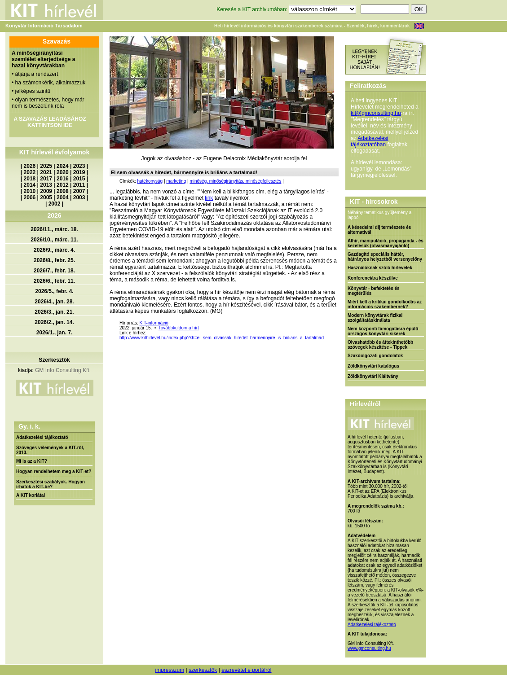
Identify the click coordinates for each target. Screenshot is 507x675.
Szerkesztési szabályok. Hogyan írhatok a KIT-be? (50, 484)
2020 (63, 172)
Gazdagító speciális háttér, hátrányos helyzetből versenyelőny (385, 257)
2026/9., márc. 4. (54, 250)
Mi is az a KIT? (31, 461)
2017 (46, 178)
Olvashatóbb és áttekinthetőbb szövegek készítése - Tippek (380, 345)
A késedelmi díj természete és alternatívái (379, 230)
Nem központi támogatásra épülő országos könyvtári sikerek (383, 331)
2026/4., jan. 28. (54, 301)
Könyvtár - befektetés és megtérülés (374, 291)
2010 (30, 191)
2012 (63, 185)
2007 (79, 191)
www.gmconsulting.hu (369, 648)
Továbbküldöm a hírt (179, 327)
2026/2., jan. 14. (54, 322)
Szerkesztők (54, 360)
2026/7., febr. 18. (54, 270)
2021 (46, 172)
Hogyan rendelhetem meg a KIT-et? (53, 471)
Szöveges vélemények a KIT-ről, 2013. (50, 450)
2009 (46, 191)
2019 (79, 172)
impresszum (169, 670)
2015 (79, 178)
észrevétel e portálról (246, 670)
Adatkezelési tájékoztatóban (369, 141)
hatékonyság (150, 181)
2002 (54, 204)
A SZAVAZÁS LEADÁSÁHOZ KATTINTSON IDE (49, 122)
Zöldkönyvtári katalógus (373, 366)
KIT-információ (153, 322)
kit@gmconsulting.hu (376, 113)
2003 (79, 197)
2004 (63, 197)
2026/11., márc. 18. (54, 229)
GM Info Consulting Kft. (63, 370)
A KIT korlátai (30, 495)
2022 (30, 172)
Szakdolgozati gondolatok (375, 355)
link (209, 198)
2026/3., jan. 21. (54, 312)
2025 (46, 166)
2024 (63, 166)
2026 (30, 166)
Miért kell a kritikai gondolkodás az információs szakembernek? (385, 304)
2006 (30, 197)
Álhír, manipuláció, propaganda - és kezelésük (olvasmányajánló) (385, 243)
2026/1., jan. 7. (54, 332)
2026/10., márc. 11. (54, 240)
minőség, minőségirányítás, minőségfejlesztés (235, 181)
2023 (79, 166)
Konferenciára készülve (373, 278)
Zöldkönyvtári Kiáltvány (373, 376)
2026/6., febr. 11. (54, 281)
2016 (63, 178)
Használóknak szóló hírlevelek (380, 267)
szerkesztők (203, 670)
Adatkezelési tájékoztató (42, 437)
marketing (176, 181)
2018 (30, 178)
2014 (30, 185)
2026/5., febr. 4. (54, 291)
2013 (46, 185)
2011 (79, 185)
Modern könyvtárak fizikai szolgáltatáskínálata (375, 318)
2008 (63, 191)
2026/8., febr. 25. (54, 260)
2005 (46, 197)
